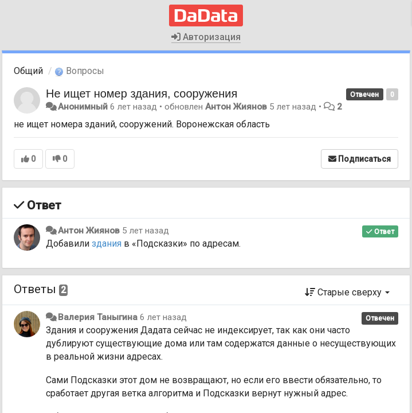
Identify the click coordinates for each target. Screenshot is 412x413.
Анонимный (83, 107)
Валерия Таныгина (98, 317)
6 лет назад (163, 317)
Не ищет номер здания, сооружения (141, 93)
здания (106, 243)
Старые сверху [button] (347, 292)
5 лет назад (145, 230)
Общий (28, 70)
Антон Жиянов (236, 107)
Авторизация (206, 37)
